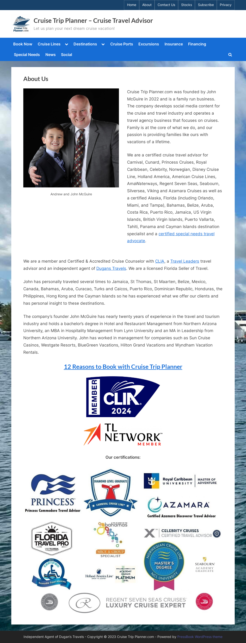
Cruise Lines (49, 44)
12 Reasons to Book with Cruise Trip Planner (123, 366)
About (147, 5)
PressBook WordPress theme (199, 637)
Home (131, 5)
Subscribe (206, 5)
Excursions (148, 44)
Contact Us (166, 5)
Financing (197, 44)
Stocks (186, 5)
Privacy (226, 5)
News (50, 54)
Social (66, 54)
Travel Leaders (184, 261)
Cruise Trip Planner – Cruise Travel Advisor (93, 20)
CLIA (159, 261)
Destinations (85, 44)
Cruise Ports (121, 44)
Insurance (174, 44)
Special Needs (27, 54)
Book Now (22, 44)
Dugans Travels (111, 268)
